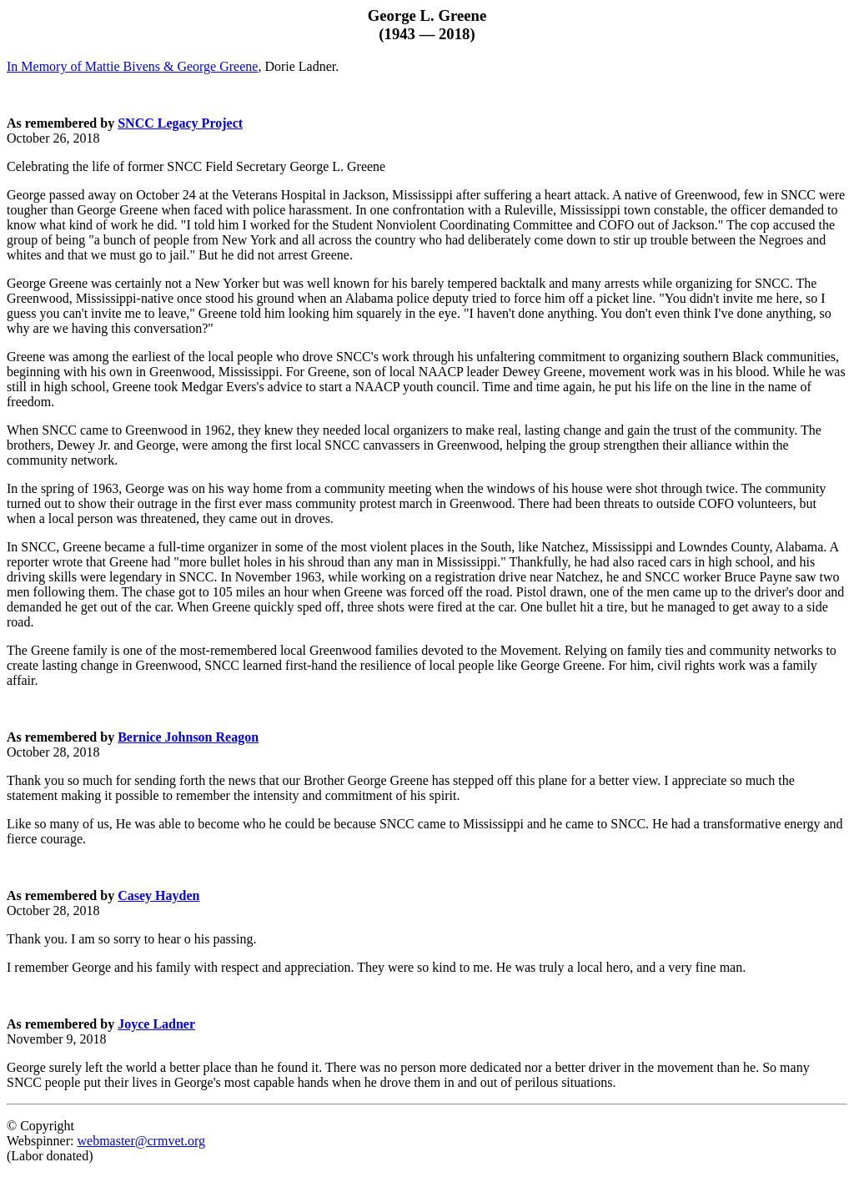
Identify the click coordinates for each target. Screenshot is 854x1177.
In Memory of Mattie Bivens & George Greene (132, 66)
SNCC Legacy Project (180, 123)
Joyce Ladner (156, 1024)
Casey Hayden (158, 895)
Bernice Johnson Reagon (188, 737)
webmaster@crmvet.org (141, 1141)
